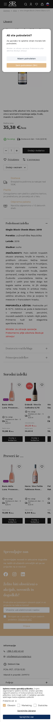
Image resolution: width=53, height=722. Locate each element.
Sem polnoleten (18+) (26, 65)
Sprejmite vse (27, 717)
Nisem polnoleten (26, 58)
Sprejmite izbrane (26, 711)
